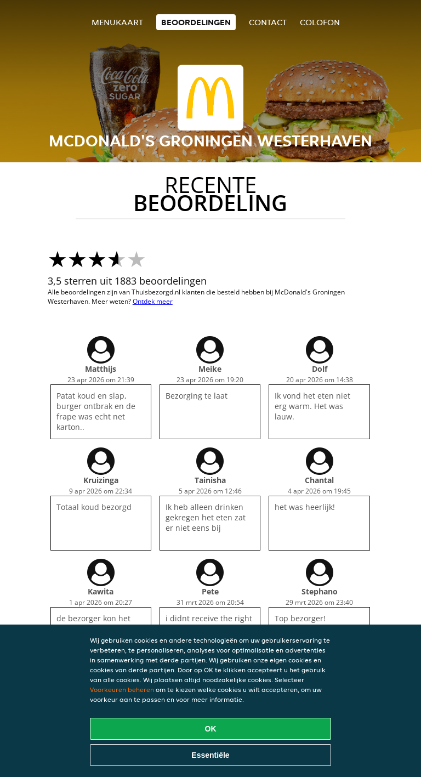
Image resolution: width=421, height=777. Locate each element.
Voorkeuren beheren (122, 689)
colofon (320, 22)
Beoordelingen (196, 22)
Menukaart (117, 22)
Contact (268, 22)
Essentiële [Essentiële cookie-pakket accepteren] (210, 755)
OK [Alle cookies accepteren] (211, 728)
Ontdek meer (153, 301)
